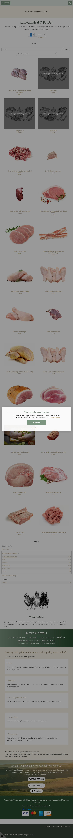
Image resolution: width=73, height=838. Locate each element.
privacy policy (55, 417)
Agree (36, 422)
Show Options (36, 428)
